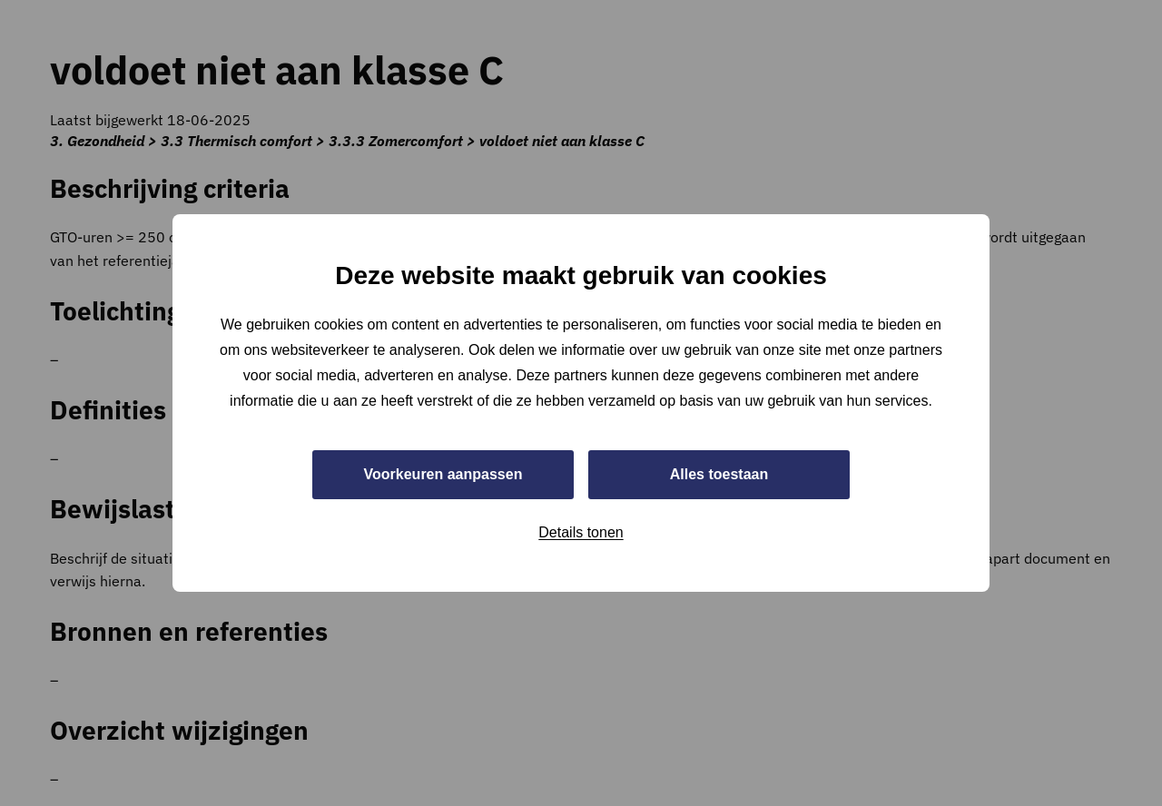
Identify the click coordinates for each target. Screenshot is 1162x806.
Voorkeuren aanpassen (443, 474)
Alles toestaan (719, 474)
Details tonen (580, 532)
